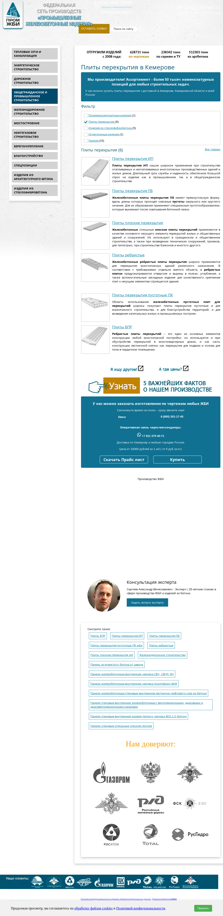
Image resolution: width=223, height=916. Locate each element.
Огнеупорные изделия (104, 134)
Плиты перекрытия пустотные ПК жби (116, 645)
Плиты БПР (122, 327)
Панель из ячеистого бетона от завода (116, 664)
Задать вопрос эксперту (147, 602)
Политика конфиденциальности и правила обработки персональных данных (116, 899)
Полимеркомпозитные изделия (110, 115)
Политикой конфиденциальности (140, 908)
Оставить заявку (94, 28)
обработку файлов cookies (93, 908)
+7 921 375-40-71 (199, 7)
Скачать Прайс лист (123, 460)
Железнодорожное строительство (162, 655)
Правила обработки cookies (164, 899)
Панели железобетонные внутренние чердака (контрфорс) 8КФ (133, 683)
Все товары (212, 149)
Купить (177, 460)
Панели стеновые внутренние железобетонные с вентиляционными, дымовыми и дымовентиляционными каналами (146, 704)
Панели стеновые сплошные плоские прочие (121, 726)
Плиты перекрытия (101, 121)
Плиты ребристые (128, 255)
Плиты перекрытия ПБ (132, 191)
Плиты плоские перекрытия (137, 223)
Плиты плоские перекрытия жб (111, 655)
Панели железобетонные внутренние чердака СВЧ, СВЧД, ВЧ (132, 674)
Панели (93, 140)
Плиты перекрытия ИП (132, 159)
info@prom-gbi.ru (116, 12)
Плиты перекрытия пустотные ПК (142, 295)
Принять (203, 908)
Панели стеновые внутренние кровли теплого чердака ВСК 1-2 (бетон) (138, 716)
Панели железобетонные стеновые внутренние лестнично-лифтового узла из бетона (148, 693)
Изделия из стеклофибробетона (110, 128)
